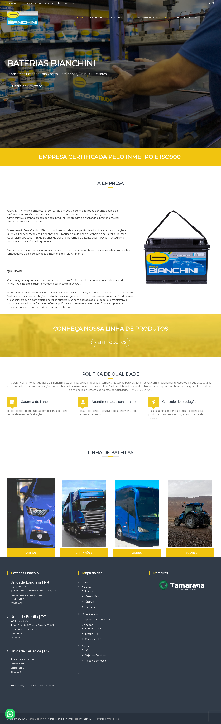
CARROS (30, 552)
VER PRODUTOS (110, 342)
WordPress (113, 718)
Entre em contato (27, 86)
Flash (76, 718)
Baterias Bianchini (35, 718)
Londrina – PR (93, 628)
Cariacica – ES (93, 639)
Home (80, 17)
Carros (89, 591)
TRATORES (190, 552)
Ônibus (89, 601)
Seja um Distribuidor (97, 655)
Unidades (170, 17)
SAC (87, 650)
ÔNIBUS (137, 552)
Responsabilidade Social (145, 17)
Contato (189, 17)
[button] (10, 714)
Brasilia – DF (92, 634)
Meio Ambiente (116, 17)
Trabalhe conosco (95, 660)
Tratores (90, 607)
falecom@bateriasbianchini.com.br (34, 685)
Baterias (94, 17)
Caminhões (92, 596)
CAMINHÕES (84, 552)
